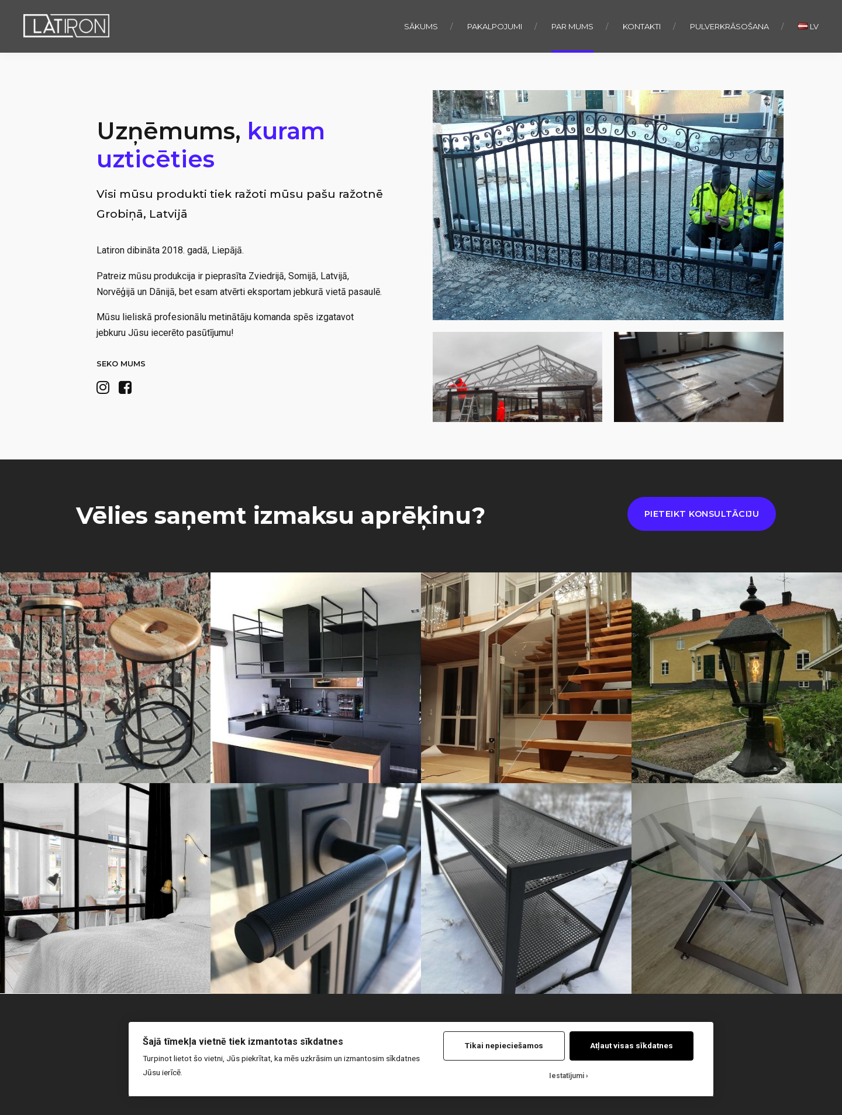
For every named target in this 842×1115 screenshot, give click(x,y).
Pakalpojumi (494, 26)
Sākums (421, 26)
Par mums (572, 26)
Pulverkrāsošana (729, 26)
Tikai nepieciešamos (504, 1045)
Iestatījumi (566, 1076)
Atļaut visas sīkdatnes (631, 1045)
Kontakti (642, 26)
